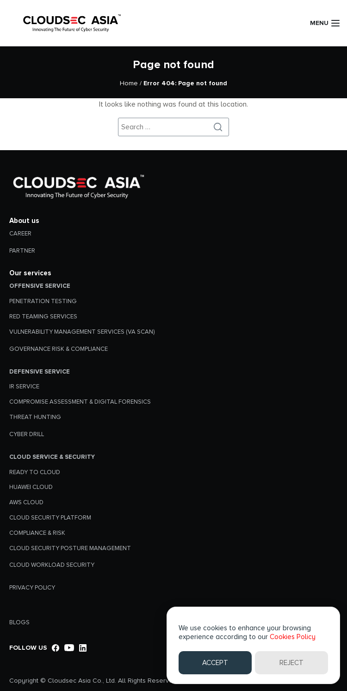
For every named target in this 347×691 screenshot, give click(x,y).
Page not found (173, 64)
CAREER (20, 233)
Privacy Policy (32, 587)
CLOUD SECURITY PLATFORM (50, 517)
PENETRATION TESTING (43, 301)
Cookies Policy (293, 637)
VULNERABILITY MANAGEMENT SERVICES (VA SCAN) (82, 332)
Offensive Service (39, 286)
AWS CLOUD (26, 502)
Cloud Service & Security (52, 457)
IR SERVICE (24, 386)
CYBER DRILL (26, 434)
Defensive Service (39, 371)
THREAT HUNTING (35, 417)
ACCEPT (215, 663)
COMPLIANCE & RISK (37, 533)
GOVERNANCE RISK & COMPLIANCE (58, 349)
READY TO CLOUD (34, 472)
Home (129, 83)
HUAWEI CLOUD (31, 487)
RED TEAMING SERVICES (43, 316)
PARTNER (22, 250)
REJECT (291, 663)
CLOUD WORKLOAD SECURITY (51, 565)
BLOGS (19, 622)
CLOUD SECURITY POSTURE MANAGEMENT (70, 548)
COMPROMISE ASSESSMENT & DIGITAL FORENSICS (80, 402)
